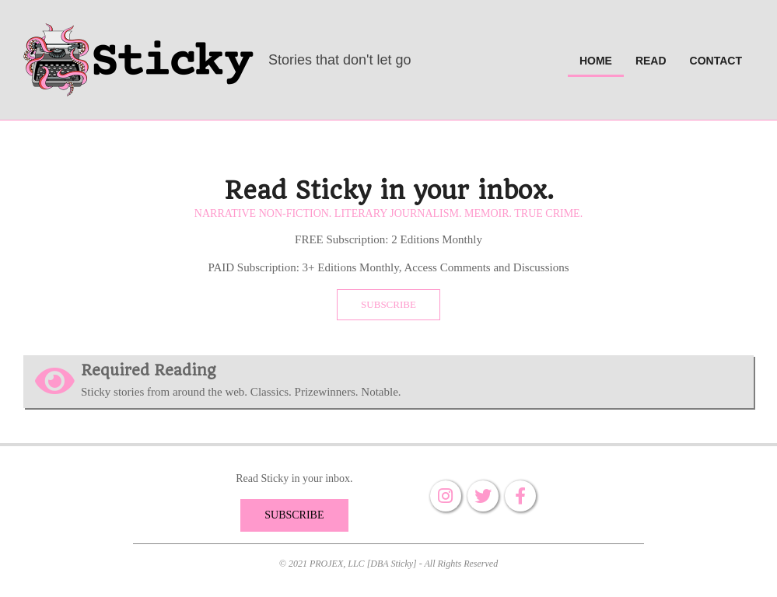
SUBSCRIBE (388, 304)
